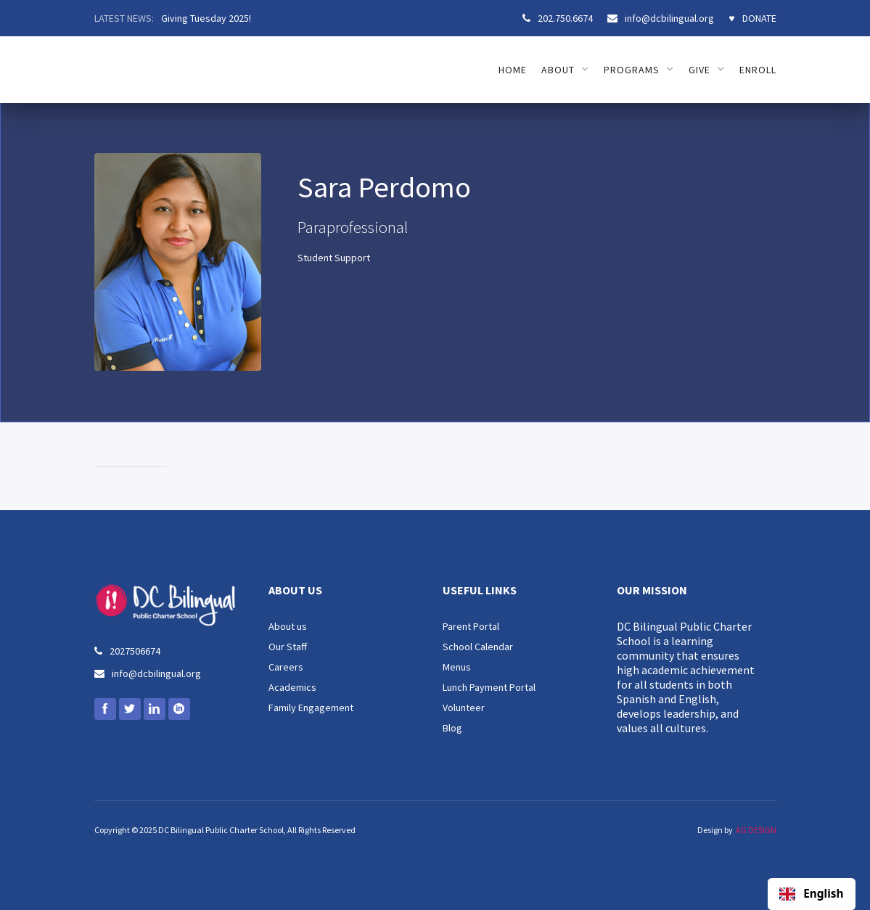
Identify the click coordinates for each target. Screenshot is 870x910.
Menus (457, 666)
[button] (565, 69)
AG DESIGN (756, 829)
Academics (292, 687)
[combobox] (811, 894)
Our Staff (287, 646)
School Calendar (478, 646)
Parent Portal (471, 626)
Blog (452, 727)
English (811, 894)
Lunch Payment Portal (489, 687)
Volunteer (464, 707)
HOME (512, 69)
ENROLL (757, 69)
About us (287, 626)
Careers (285, 666)
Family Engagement (310, 707)
